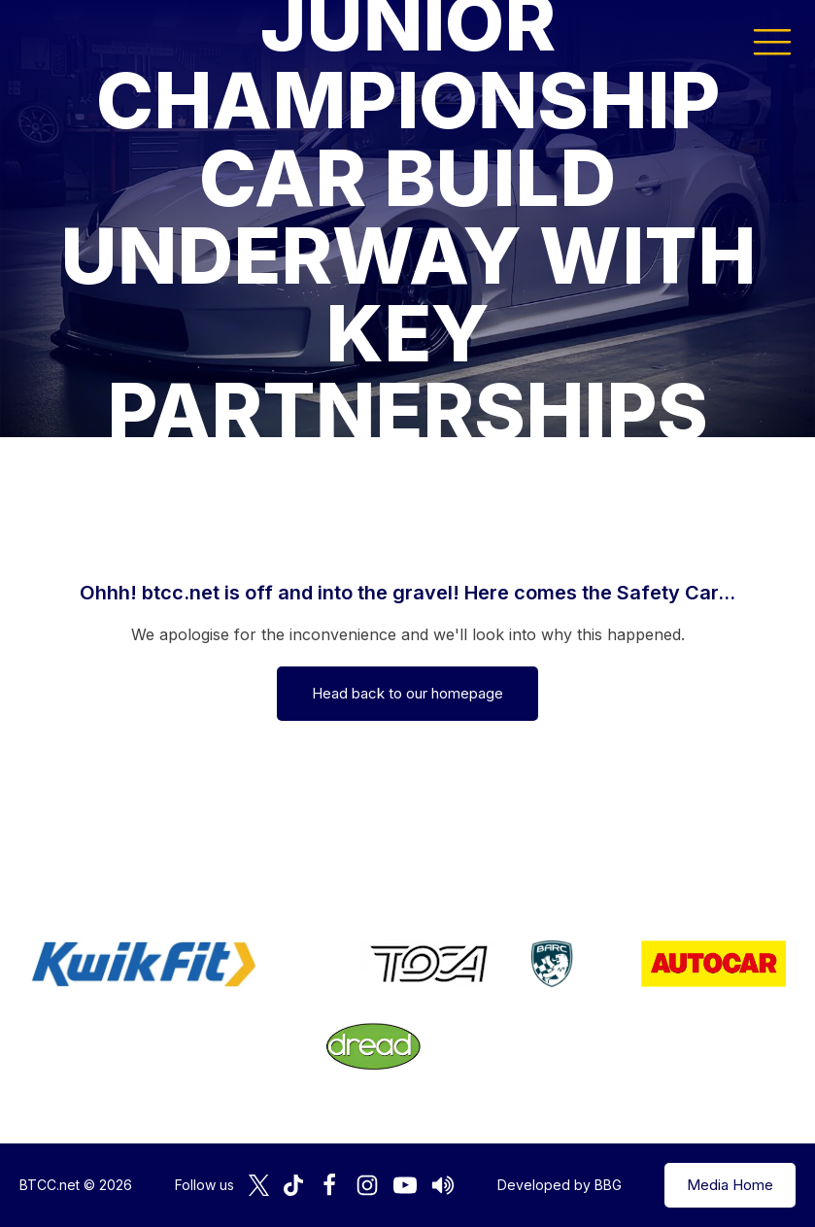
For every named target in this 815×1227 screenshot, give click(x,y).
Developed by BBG (559, 1184)
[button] (772, 40)
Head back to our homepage (407, 693)
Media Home (730, 1185)
